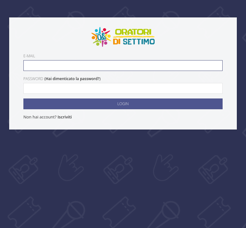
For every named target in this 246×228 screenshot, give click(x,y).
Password (33, 78)
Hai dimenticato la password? (72, 78)
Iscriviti (65, 117)
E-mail (29, 56)
